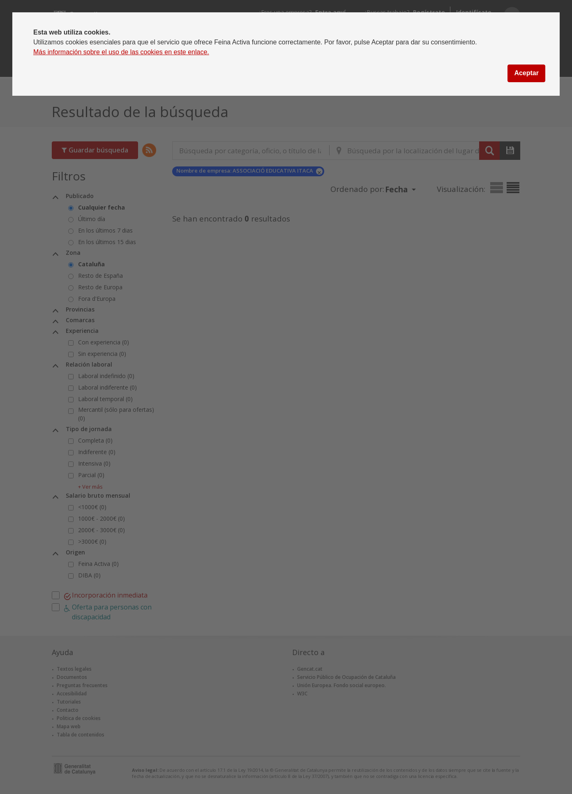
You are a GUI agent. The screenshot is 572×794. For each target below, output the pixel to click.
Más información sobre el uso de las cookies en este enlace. (121, 51)
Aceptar (526, 72)
